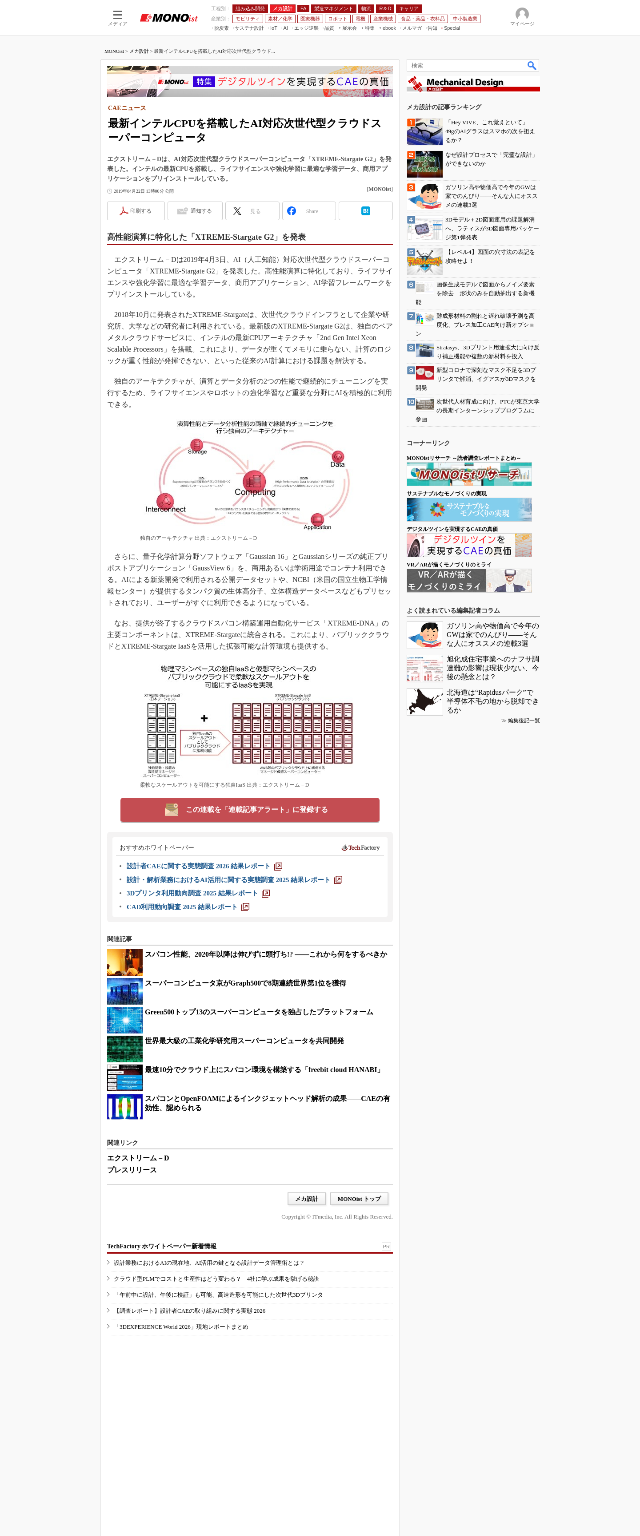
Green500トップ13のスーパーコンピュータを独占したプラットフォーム (259, 1012)
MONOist (114, 51)
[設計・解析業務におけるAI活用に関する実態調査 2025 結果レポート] (234, 879)
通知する (201, 211)
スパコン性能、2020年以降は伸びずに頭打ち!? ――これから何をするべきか (266, 954)
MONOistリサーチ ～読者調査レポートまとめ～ (464, 458)
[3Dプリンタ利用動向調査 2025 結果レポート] (198, 893)
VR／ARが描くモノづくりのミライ (449, 565)
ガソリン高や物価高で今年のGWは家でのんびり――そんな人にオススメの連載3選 (493, 634)
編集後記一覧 (524, 720)
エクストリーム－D (138, 1158)
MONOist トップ (359, 1199)
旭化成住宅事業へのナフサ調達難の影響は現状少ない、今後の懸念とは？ (493, 668)
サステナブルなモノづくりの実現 (447, 494)
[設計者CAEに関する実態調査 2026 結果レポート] (204, 866)
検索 (532, 65)
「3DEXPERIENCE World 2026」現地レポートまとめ (181, 1326)
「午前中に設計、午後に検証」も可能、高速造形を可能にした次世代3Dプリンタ (218, 1294)
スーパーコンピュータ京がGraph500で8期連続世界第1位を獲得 (245, 983)
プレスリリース (132, 1170)
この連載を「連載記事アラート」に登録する (257, 809)
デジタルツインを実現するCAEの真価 (452, 529)
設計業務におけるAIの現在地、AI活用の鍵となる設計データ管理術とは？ (209, 1262)
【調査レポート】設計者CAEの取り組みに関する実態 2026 (189, 1310)
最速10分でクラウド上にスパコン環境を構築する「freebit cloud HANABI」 (264, 1069)
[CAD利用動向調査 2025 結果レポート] (188, 907)
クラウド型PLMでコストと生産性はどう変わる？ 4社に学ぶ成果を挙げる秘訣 (216, 1278)
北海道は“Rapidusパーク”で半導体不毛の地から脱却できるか (493, 701)
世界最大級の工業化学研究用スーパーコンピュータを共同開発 (244, 1041)
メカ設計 (139, 51)
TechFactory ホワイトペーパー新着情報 (161, 1246)
